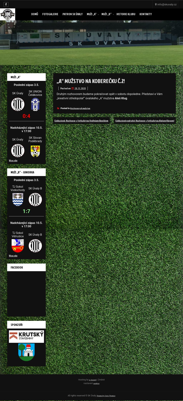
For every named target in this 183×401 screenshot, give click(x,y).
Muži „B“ (107, 14)
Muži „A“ (92, 14)
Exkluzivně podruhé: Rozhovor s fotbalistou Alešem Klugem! (139, 127)
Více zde (13, 160)
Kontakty (146, 14)
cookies (99, 383)
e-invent (96, 379)
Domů (34, 14)
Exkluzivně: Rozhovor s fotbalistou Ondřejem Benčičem (87, 120)
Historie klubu (126, 14)
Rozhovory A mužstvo (80, 108)
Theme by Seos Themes (106, 395)
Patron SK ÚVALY (73, 14)
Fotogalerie (50, 14)
